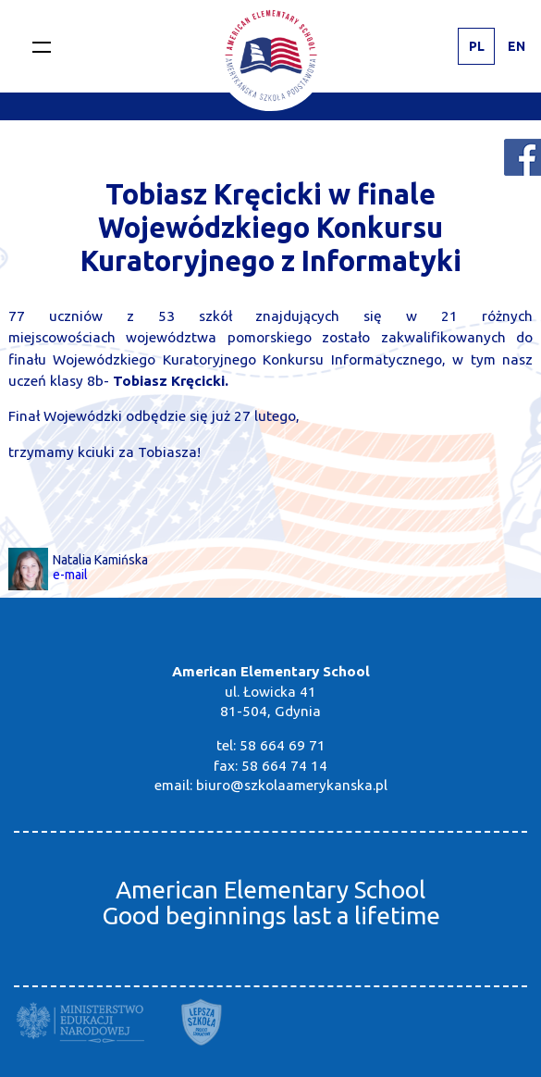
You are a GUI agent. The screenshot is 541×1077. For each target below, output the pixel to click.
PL (477, 46)
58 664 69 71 (283, 745)
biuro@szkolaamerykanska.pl (291, 785)
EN (516, 46)
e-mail (70, 574)
